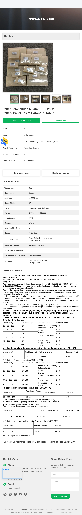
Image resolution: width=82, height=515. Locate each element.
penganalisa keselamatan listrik (61, 442)
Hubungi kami (60, 496)
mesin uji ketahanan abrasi (19, 442)
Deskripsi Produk (60, 173)
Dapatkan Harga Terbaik (22, 120)
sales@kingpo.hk (14, 488)
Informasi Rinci (21, 173)
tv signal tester (39, 442)
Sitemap (23, 509)
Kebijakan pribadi (11, 509)
